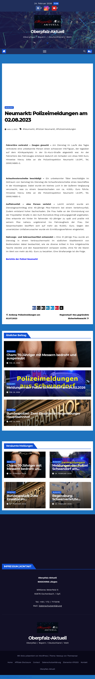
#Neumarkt (29, 129)
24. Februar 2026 (17, 473)
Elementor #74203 (71, 662)
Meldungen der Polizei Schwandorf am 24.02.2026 (46, 387)
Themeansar (72, 656)
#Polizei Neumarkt (45, 129)
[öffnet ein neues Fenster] (41, 8)
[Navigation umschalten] (45, 51)
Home (10, 662)
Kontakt (84, 662)
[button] (84, 51)
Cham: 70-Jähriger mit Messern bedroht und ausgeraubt (41, 356)
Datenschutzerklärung (50, 606)
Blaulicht (9, 107)
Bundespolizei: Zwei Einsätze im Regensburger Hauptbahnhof (43, 415)
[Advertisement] (47, 82)
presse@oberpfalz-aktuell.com (16, 677)
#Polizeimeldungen (66, 129)
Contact (36, 662)
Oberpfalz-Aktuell (47, 31)
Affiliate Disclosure (23, 662)
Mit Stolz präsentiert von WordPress (33, 656)
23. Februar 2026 (17, 504)
